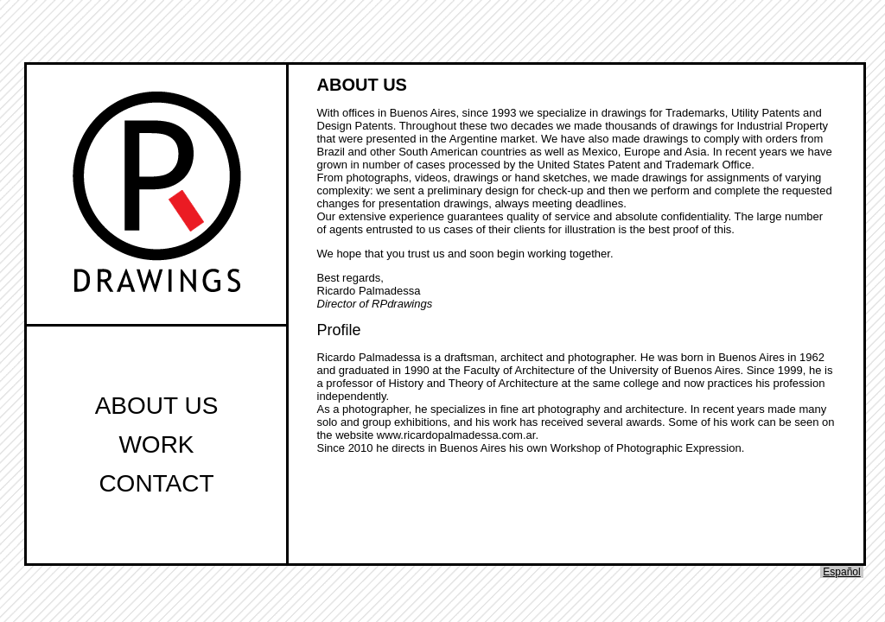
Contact (156, 483)
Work (156, 444)
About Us (157, 405)
